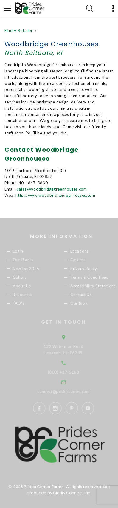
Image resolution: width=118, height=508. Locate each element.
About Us (24, 286)
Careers (80, 260)
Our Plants (25, 260)
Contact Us (83, 294)
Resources (25, 294)
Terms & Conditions (92, 277)
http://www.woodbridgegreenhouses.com (55, 195)
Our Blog (81, 303)
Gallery (22, 277)
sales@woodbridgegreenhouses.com (52, 189)
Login (20, 251)
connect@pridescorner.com (67, 391)
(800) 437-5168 (67, 372)
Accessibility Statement (95, 286)
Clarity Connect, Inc (71, 493)
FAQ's (21, 303)
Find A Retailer (18, 30)
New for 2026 (28, 268)
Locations (82, 251)
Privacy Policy (86, 268)
